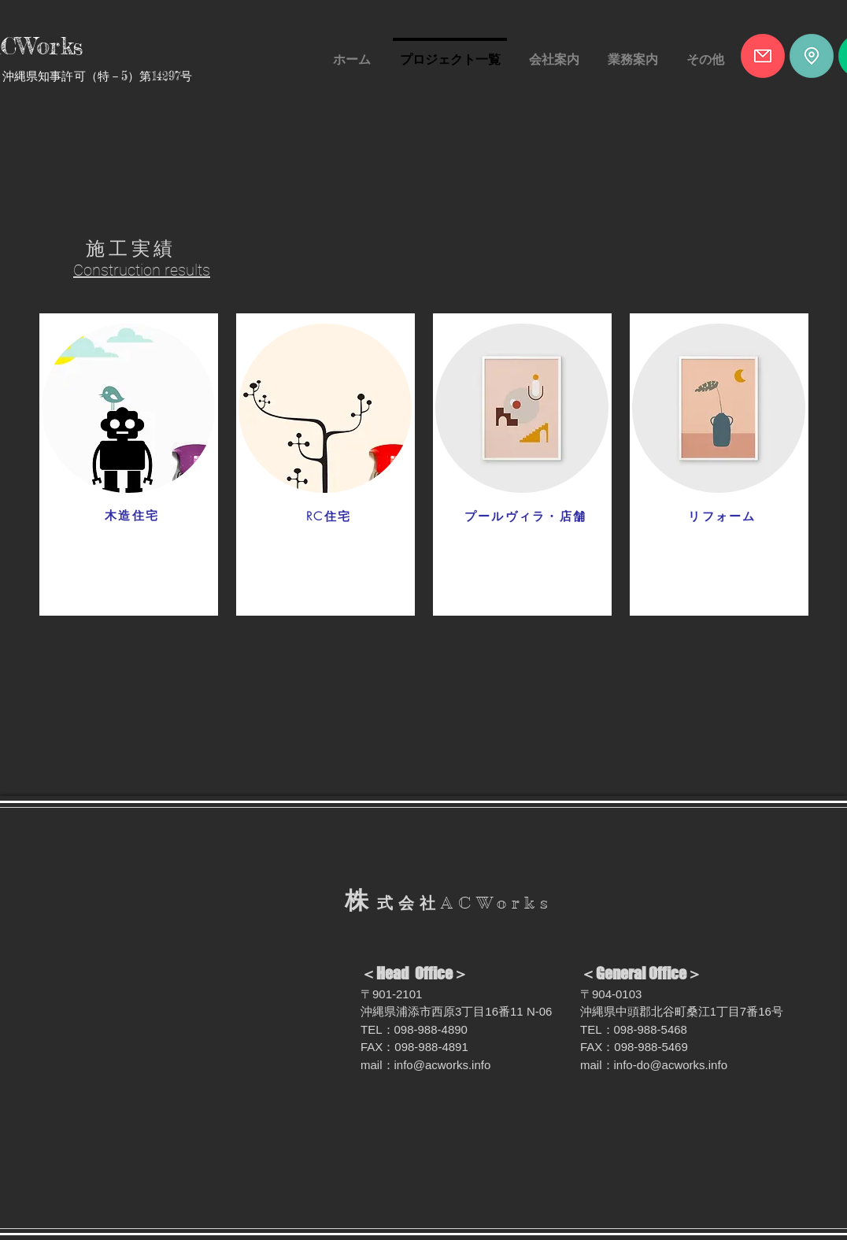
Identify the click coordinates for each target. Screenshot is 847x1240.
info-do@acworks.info (670, 1065)
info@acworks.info (442, 1065)
